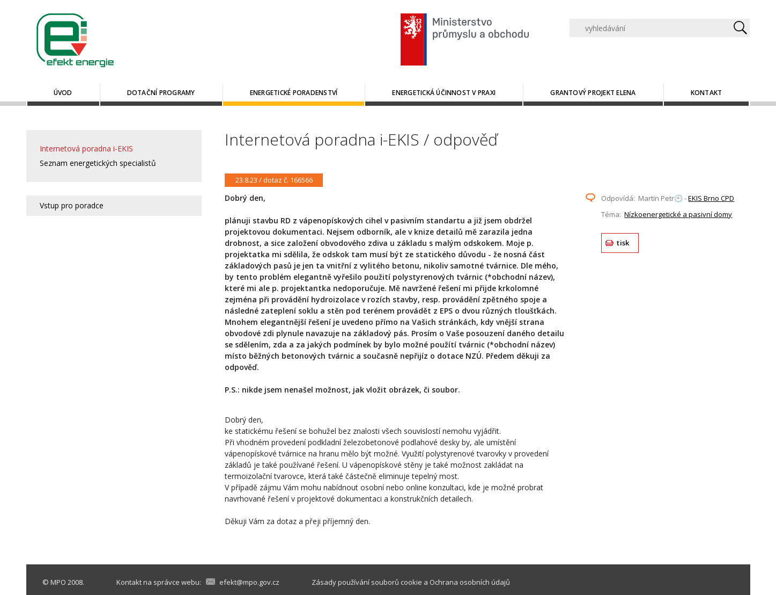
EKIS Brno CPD (711, 198)
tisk (623, 243)
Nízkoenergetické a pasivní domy (678, 214)
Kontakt (706, 92)
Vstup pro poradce (72, 205)
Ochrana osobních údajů (470, 582)
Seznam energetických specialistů (98, 163)
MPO (58, 582)
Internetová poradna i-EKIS (86, 148)
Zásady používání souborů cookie (367, 582)
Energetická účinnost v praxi (444, 92)
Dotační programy (161, 92)
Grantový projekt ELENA (592, 92)
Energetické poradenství (294, 92)
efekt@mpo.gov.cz (249, 582)
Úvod (63, 92)
